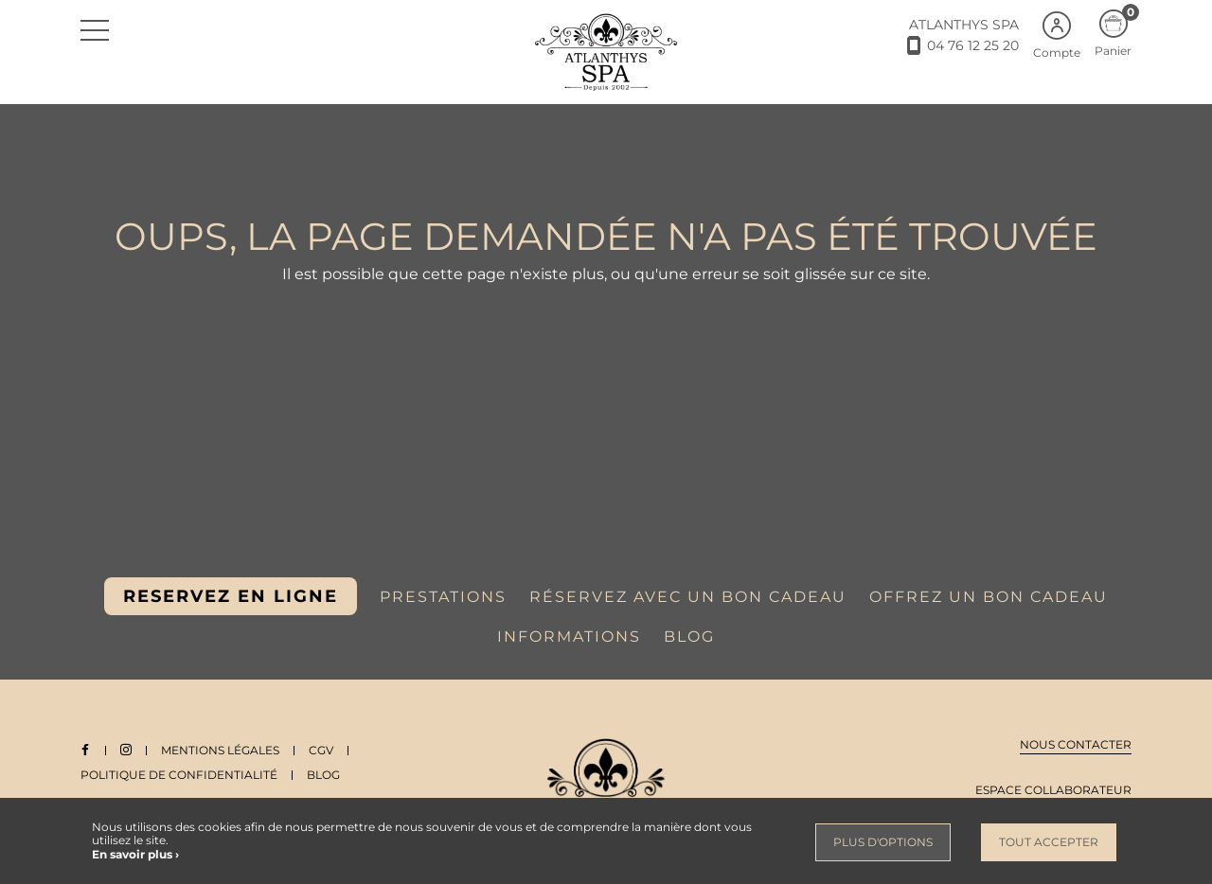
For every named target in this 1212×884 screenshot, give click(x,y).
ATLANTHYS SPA (964, 24)
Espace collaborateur (1053, 790)
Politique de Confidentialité (178, 775)
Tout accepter (1048, 842)
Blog (323, 775)
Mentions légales (221, 750)
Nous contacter (1076, 744)
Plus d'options (883, 842)
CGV (322, 750)
